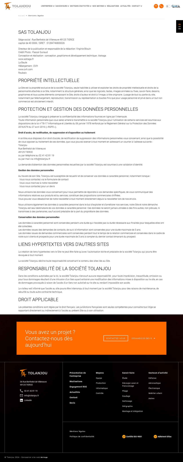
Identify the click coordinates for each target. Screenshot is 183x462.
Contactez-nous (115, 338)
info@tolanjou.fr (31, 395)
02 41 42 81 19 (30, 390)
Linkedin (28, 400)
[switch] (168, 6)
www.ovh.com (25, 69)
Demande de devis (142, 338)
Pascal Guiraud (40, 52)
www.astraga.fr (26, 58)
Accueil (21, 15)
